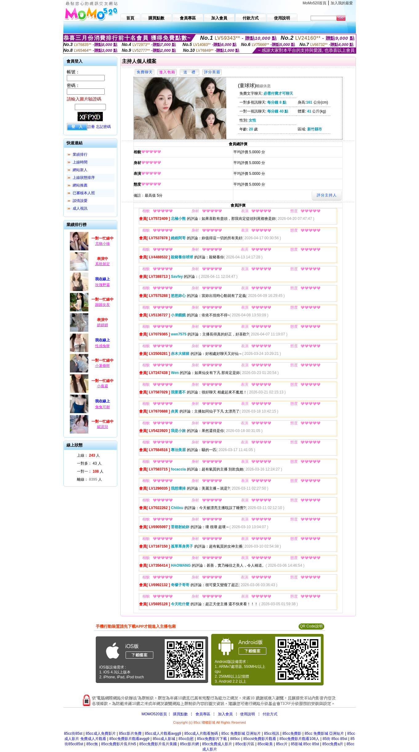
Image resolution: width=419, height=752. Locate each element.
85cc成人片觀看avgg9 (163, 733)
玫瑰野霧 (102, 285)
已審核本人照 (84, 193)
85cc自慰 (186, 739)
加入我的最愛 (342, 3)
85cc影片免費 (130, 733)
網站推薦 (80, 185)
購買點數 (179, 714)
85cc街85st (73, 733)
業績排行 (80, 154)
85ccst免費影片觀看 (259, 739)
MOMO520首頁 (154, 714)
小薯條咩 (102, 366)
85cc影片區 (244, 744)
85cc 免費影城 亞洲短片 (241, 733)
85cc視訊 (271, 733)
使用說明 (247, 714)
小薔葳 (102, 386)
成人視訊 (80, 208)
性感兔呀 (102, 346)
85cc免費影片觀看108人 (299, 739)
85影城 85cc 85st (305, 744)
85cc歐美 (264, 744)
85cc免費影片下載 (212, 739)
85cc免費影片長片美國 (158, 744)
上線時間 (80, 162)
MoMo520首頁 (314, 3)
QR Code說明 (311, 626)
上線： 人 (88, 455)
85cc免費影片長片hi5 (118, 744)
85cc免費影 (291, 733)
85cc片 (281, 744)
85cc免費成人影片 (217, 744)
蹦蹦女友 (102, 304)
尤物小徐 (102, 243)
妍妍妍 (102, 325)
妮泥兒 (102, 427)
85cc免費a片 (332, 744)
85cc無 (92, 744)
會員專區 (202, 714)
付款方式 (270, 714)
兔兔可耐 (102, 407)
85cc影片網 (189, 744)
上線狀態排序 (84, 177)
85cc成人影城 (164, 739)
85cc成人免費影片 (100, 733)
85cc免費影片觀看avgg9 (129, 739)
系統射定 (102, 264)
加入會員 (225, 714)
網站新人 (80, 170)
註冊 (91, 127)
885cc (235, 739)
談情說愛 (80, 201)
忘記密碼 (103, 127)
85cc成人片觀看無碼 (201, 733)
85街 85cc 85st (335, 739)
